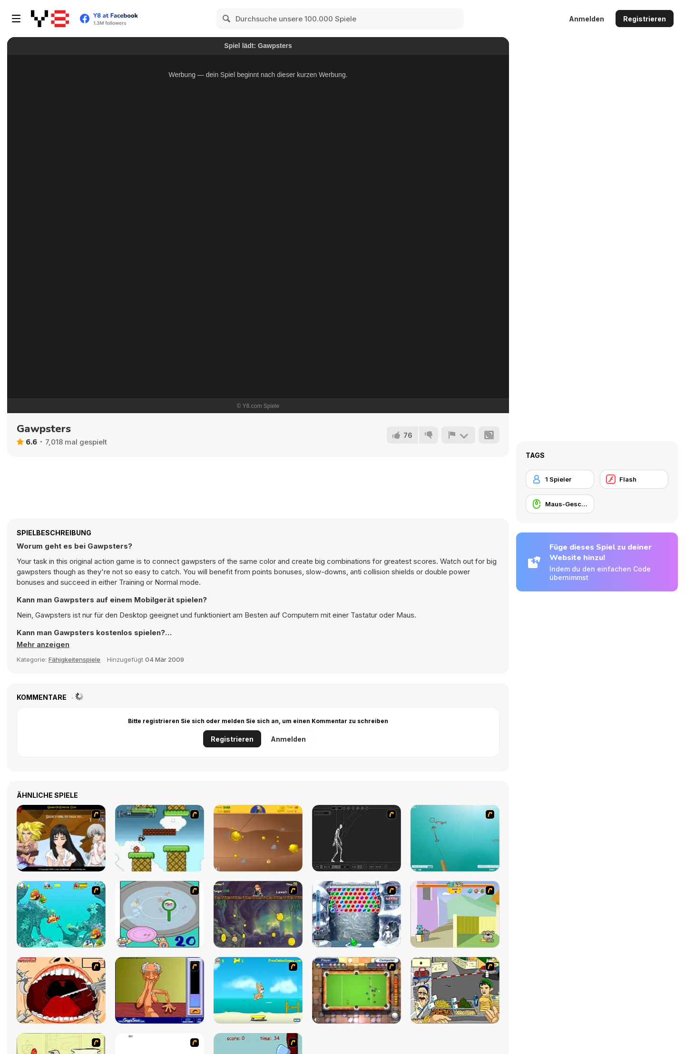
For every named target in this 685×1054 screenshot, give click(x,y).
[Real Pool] (356, 990)
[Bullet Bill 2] (159, 838)
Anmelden (586, 19)
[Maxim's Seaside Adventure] (258, 990)
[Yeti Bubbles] (356, 914)
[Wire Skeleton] (356, 838)
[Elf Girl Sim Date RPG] (61, 838)
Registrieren (644, 19)
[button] (43, 644)
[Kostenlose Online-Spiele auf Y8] (49, 18)
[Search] (226, 18)
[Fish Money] (258, 914)
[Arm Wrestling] (159, 990)
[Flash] (634, 479)
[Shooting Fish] (455, 838)
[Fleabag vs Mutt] (455, 914)
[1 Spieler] (560, 479)
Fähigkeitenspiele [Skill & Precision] (74, 659)
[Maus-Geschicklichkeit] (560, 503)
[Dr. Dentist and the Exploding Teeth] (61, 990)
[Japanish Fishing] (159, 914)
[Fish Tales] (61, 914)
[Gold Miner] (258, 838)
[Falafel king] (455, 990)
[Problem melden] (458, 435)
